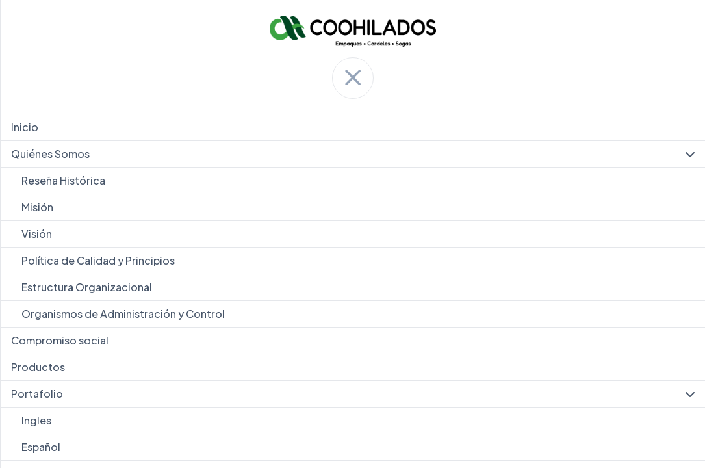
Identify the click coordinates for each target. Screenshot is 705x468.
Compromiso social (60, 340)
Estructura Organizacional (86, 287)
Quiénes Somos (353, 154)
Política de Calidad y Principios (98, 260)
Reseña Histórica (63, 180)
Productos (38, 367)
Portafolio (353, 394)
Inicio (24, 127)
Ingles (36, 420)
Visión (36, 233)
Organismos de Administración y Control (123, 313)
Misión (37, 207)
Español (40, 447)
